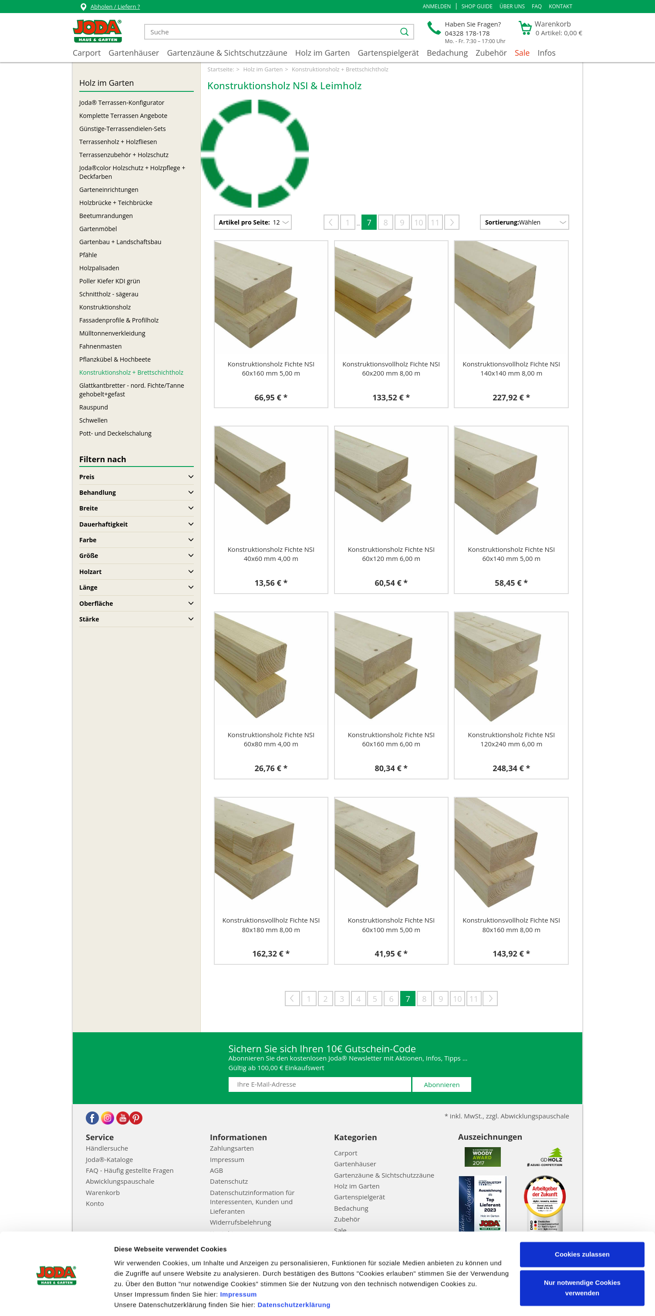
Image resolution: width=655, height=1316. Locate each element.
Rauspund (93, 407)
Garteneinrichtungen (108, 189)
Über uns (512, 6)
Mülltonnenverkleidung (112, 333)
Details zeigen (136, 1299)
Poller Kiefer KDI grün (109, 281)
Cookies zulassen (582, 1224)
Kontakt (560, 6)
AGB (216, 1170)
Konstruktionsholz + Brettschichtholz (131, 372)
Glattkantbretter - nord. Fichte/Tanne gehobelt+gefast (131, 389)
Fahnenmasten (100, 346)
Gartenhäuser (133, 52)
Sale (522, 52)
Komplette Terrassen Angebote (123, 115)
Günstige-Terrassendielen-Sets (122, 128)
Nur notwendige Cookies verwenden (582, 1258)
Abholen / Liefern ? (109, 7)
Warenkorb (103, 1192)
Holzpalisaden (99, 268)
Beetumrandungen (106, 216)
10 (418, 222)
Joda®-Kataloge (109, 1159)
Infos (546, 52)
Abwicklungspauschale (120, 1181)
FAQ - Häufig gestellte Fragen (130, 1170)
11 (435, 222)
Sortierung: (502, 222)
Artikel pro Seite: (244, 222)
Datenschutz (229, 1181)
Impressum (238, 1264)
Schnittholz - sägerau (108, 294)
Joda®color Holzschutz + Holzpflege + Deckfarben (132, 172)
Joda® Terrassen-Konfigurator (122, 102)
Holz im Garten (322, 52)
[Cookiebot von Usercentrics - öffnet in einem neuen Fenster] (56, 1299)
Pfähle (88, 255)
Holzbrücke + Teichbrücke (115, 202)
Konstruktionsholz (105, 307)
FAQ (537, 6)
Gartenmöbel (98, 229)
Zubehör (491, 52)
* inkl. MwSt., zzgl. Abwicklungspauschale (507, 1115)
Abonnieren (442, 1084)
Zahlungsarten (232, 1148)
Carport (87, 52)
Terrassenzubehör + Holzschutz (124, 155)
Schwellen (93, 420)
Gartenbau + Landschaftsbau (120, 242)
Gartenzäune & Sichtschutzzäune (227, 52)
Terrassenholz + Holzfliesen (118, 142)
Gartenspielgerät (388, 52)
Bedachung (447, 52)
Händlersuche (107, 1148)
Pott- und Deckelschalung (115, 433)
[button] (437, 6)
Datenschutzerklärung (294, 1275)
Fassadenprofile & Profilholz (119, 320)
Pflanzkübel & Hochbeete (115, 359)
